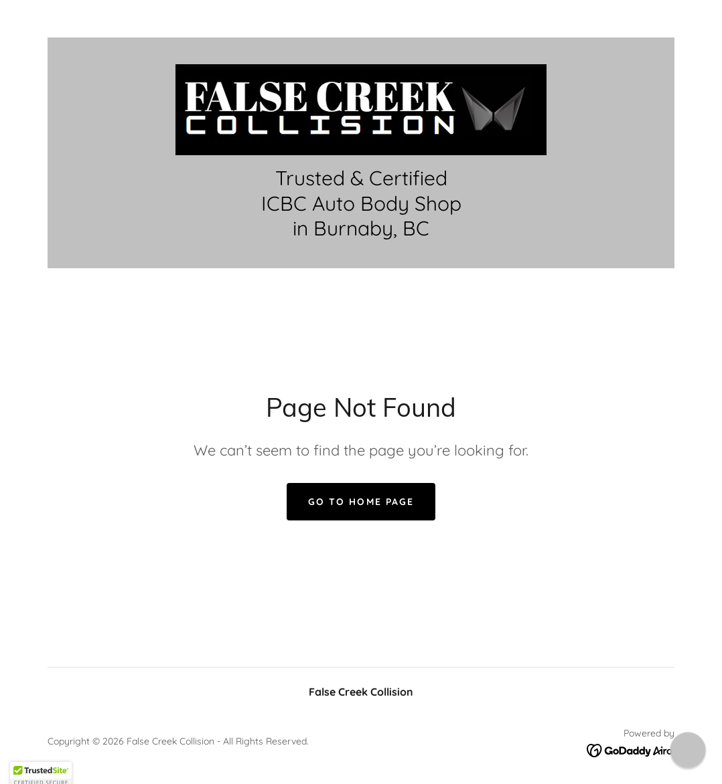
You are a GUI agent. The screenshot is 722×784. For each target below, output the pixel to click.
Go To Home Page (360, 502)
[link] (361, 108)
